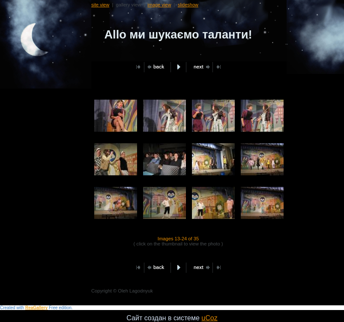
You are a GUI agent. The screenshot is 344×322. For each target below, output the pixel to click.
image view (159, 4)
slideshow (188, 4)
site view (100, 4)
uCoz (209, 318)
